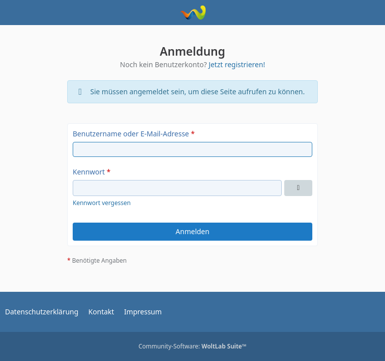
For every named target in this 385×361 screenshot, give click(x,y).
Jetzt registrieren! (237, 64)
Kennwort (89, 171)
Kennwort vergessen (102, 203)
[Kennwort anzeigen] (298, 188)
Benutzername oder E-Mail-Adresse (131, 133)
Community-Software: (192, 346)
